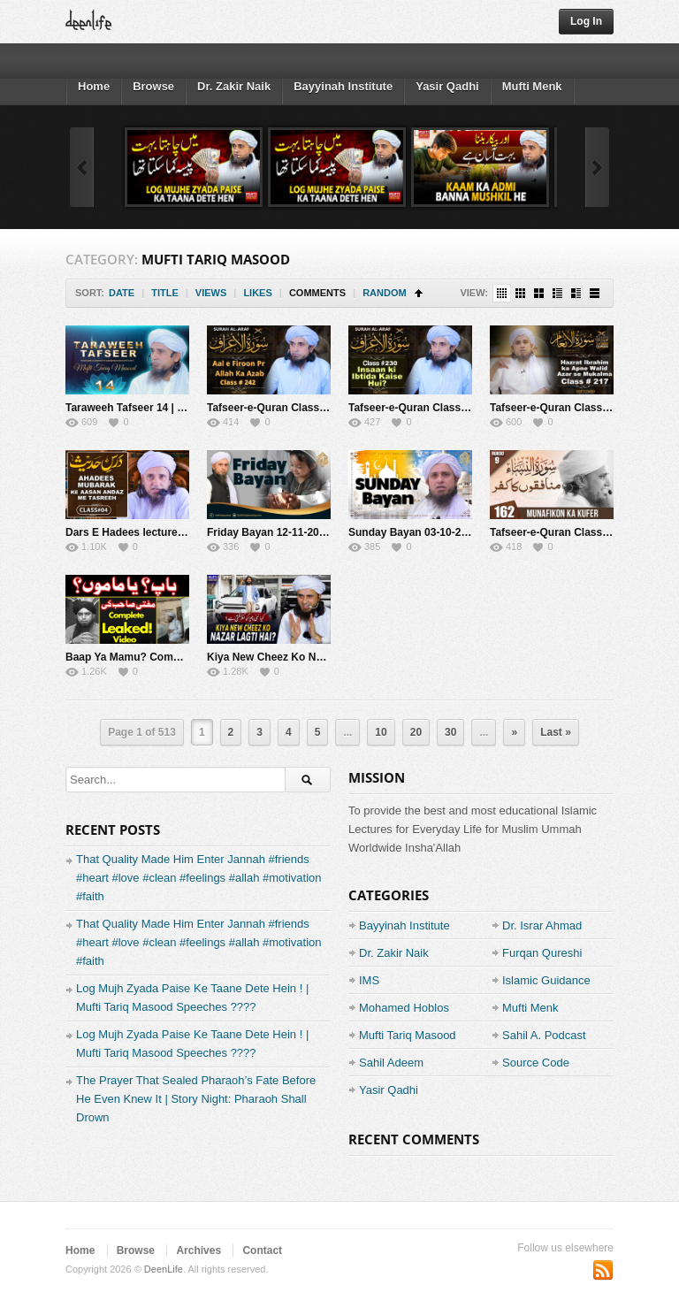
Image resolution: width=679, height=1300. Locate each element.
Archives (198, 1250)
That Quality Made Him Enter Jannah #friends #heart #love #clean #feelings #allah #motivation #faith (199, 878)
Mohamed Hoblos (404, 1007)
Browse (153, 86)
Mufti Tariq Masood (407, 1035)
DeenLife (163, 1269)
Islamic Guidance (546, 980)
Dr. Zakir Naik (234, 86)
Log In (586, 21)
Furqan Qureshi (542, 953)
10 (380, 732)
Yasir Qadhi (447, 86)
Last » (555, 732)
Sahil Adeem (391, 1062)
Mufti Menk (532, 86)
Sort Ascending (418, 293)
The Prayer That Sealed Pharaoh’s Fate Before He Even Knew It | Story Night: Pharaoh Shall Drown (196, 1099)
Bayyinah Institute (343, 86)
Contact (262, 1250)
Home (94, 86)
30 (450, 732)
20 (416, 732)
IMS (369, 980)
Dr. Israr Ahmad (542, 925)
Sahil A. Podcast (544, 1035)
